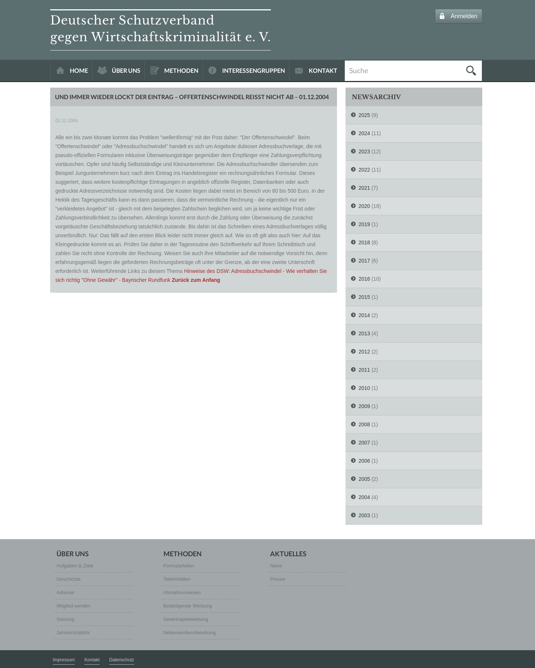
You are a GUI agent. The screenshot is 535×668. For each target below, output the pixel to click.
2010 (364, 388)
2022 (364, 170)
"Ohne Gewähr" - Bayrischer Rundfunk (126, 280)
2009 (364, 406)
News (276, 565)
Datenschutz (121, 659)
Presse (277, 579)
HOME (79, 70)
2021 (364, 188)
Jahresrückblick (73, 632)
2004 (364, 497)
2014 (364, 315)
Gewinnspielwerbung (185, 619)
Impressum (64, 659)
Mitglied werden (73, 606)
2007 (364, 443)
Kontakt (92, 659)
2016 (364, 279)
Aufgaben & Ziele (75, 565)
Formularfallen (178, 565)
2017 (364, 261)
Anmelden (464, 16)
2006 (364, 461)
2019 (364, 224)
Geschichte (68, 579)
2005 (364, 479)
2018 (364, 242)
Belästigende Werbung (187, 606)
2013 (364, 333)
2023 (364, 151)
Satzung (65, 619)
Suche (358, 70)
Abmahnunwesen (182, 592)
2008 (364, 424)
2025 (364, 115)
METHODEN (181, 70)
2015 (364, 297)
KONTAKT (323, 70)
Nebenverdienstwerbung (189, 632)
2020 (364, 206)
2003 (364, 515)
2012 (364, 352)
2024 (364, 133)
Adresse (65, 592)
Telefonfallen (177, 579)
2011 (364, 370)
